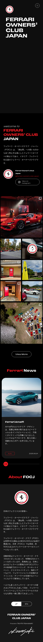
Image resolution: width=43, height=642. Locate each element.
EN (26, 604)
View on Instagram (24, 182)
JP (16, 604)
